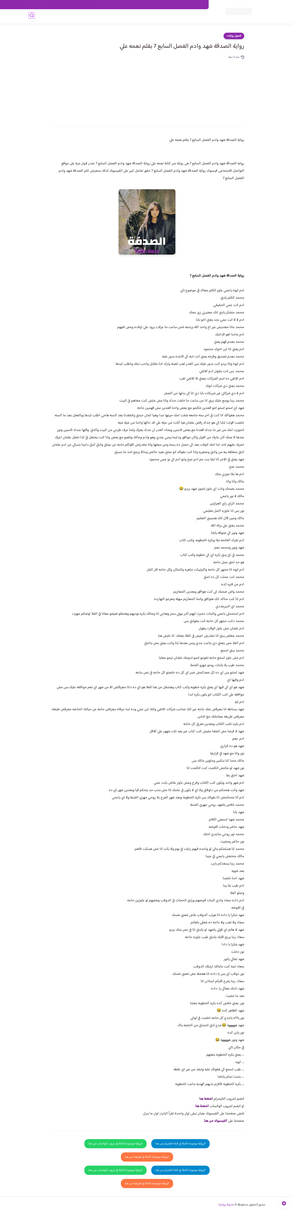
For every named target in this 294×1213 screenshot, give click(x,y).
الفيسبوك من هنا (215, 1121)
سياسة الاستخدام (146, 4)
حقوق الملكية (182, 4)
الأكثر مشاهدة (155, 17)
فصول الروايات (194, 17)
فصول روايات (234, 35)
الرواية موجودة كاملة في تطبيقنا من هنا (147, 1157)
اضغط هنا (206, 1099)
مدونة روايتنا (226, 1204)
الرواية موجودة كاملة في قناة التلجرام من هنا (180, 1143)
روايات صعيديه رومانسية (127, 17)
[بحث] (32, 16)
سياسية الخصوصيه (122, 4)
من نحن (165, 4)
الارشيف (103, 4)
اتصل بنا (199, 4)
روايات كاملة (174, 17)
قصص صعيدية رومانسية (92, 17)
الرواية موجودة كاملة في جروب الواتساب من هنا (115, 1143)
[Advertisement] (147, 90)
